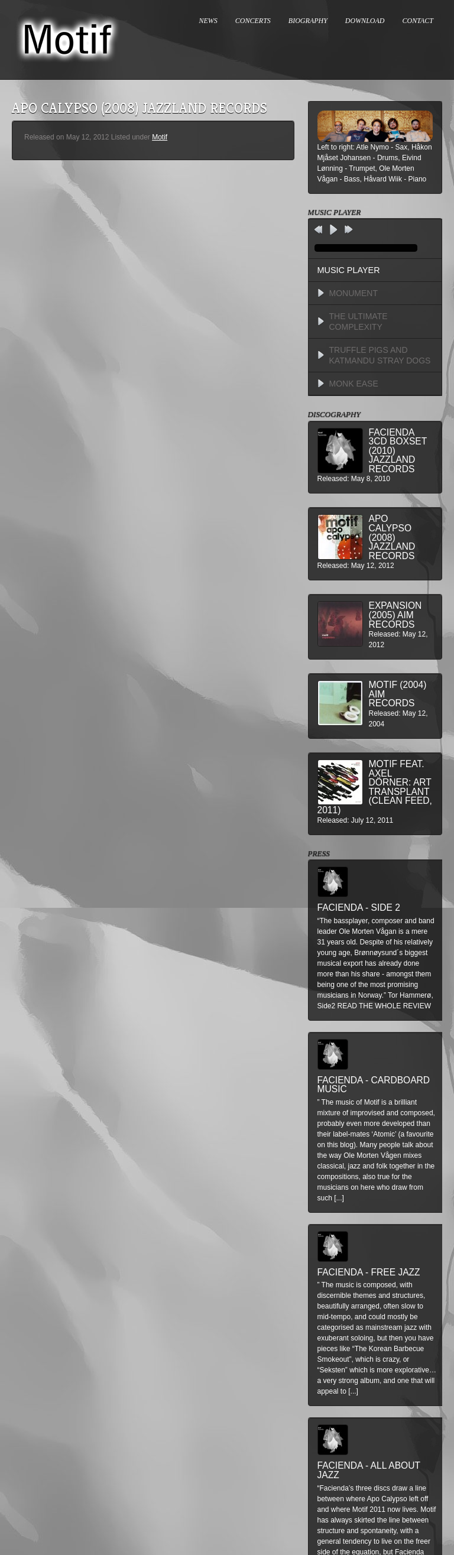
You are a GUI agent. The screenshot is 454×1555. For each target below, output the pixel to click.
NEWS (208, 21)
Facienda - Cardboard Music (373, 1085)
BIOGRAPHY (307, 21)
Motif (159, 137)
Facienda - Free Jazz (368, 1272)
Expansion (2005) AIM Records (395, 614)
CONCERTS (253, 21)
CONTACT (418, 21)
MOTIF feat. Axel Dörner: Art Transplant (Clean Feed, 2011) (374, 787)
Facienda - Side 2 (358, 908)
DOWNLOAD (365, 21)
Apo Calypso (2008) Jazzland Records (392, 537)
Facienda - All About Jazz (368, 1470)
